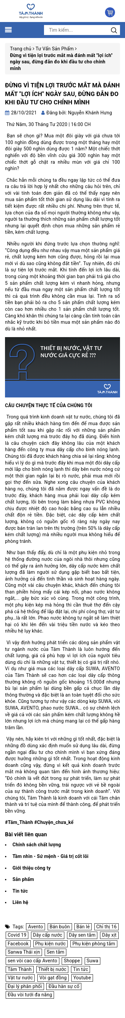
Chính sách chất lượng (36, 844)
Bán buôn (60, 926)
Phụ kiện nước (50, 943)
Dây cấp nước (47, 935)
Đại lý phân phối (25, 986)
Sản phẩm (23, 879)
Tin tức (20, 891)
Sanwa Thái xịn (24, 952)
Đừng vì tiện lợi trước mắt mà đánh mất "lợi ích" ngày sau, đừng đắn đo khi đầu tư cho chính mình (62, 93)
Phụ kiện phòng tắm (93, 943)
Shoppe (72, 960)
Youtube (82, 977)
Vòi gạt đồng (53, 977)
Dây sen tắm (82, 935)
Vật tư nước (20, 977)
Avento (35, 926)
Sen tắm (55, 952)
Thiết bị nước (52, 969)
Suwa (92, 960)
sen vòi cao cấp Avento (32, 960)
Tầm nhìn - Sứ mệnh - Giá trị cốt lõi (50, 856)
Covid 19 (17, 935)
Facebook (18, 943)
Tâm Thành (20, 969)
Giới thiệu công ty (31, 868)
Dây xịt (109, 935)
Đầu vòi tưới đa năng (30, 994)
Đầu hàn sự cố (63, 986)
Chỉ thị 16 (106, 926)
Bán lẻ (83, 926)
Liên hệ (20, 902)
